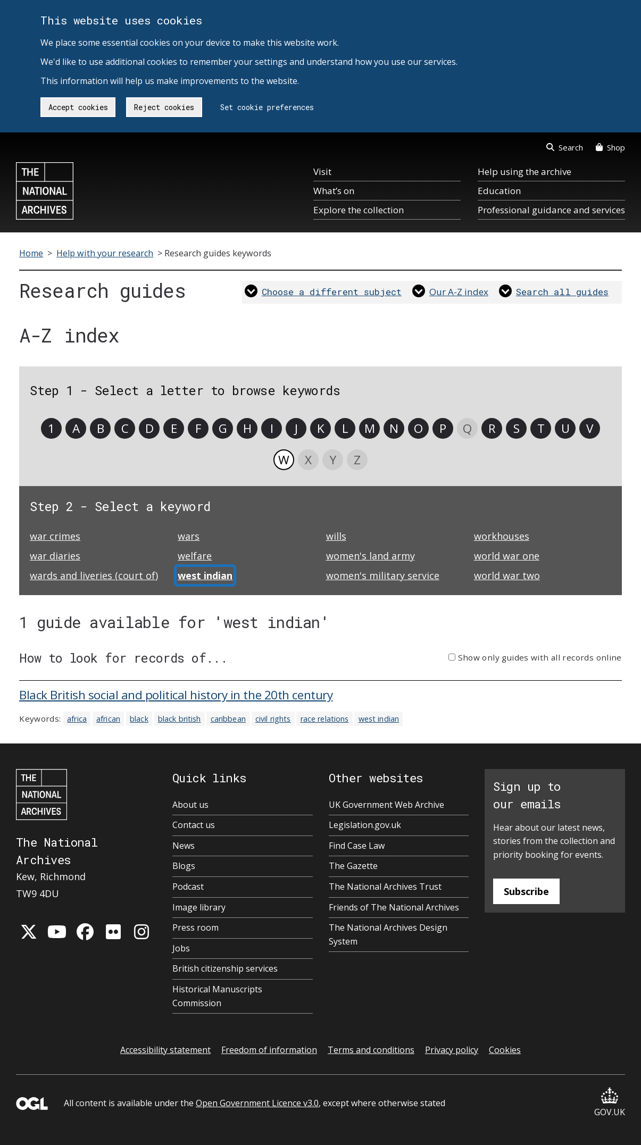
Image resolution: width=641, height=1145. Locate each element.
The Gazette (353, 866)
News (183, 845)
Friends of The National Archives (394, 907)
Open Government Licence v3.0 (257, 1103)
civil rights (273, 719)
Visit (322, 171)
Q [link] (467, 428)
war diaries (55, 555)
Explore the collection (358, 210)
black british (179, 719)
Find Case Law (357, 845)
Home (31, 253)
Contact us (193, 825)
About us (190, 804)
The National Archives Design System (388, 934)
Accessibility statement (165, 1050)
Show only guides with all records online (540, 657)
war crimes (55, 536)
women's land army (370, 555)
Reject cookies (164, 107)
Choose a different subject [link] (332, 292)
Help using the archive (524, 171)
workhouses (501, 536)
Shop (610, 147)
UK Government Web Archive (386, 804)
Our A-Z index (458, 292)
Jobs (181, 948)
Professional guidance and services (551, 210)
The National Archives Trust (385, 886)
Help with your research (104, 253)
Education (499, 191)
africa (77, 719)
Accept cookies (78, 107)
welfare (195, 555)
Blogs (183, 866)
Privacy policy (451, 1050)
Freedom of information (269, 1050)
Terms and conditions (371, 1050)
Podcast (188, 886)
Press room (195, 927)
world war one (506, 555)
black (139, 719)
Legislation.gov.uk (365, 825)
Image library (199, 907)
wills (336, 536)
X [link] (308, 460)
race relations (325, 719)
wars (188, 536)
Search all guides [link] (562, 292)
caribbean (228, 719)
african (108, 719)
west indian (379, 719)
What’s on (333, 191)
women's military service (382, 575)
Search (564, 147)
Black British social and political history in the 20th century (175, 695)
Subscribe (526, 891)
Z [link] (357, 460)
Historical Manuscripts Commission (217, 996)
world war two (507, 575)
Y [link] (333, 460)
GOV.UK (609, 1103)
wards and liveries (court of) (94, 575)
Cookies (505, 1050)
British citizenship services (225, 968)
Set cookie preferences (267, 107)
